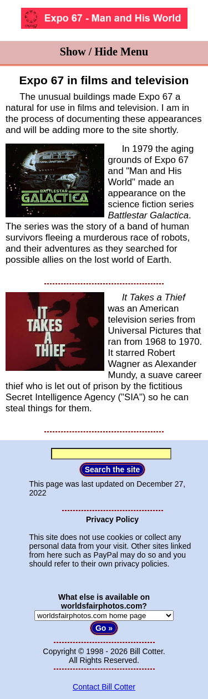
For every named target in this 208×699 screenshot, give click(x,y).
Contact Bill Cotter (104, 686)
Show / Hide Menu (104, 51)
